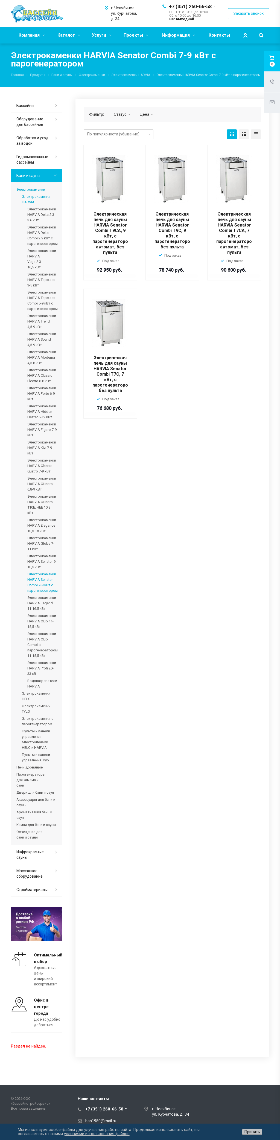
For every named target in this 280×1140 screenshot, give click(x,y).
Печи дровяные (29, 767)
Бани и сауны (28, 175)
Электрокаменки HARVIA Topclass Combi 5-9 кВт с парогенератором (42, 300)
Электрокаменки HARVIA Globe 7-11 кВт (41, 543)
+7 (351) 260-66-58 (190, 6)
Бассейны (25, 105)
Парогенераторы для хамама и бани (30, 779)
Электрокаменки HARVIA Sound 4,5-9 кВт (41, 339)
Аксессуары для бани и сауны (35, 802)
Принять (252, 1131)
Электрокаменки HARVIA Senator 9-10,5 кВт (42, 561)
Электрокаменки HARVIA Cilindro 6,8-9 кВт (41, 483)
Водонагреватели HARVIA (42, 683)
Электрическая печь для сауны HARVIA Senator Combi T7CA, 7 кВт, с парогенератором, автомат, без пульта (236, 233)
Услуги (101, 35)
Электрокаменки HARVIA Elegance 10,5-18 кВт (41, 525)
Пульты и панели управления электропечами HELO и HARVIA (36, 739)
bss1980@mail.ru (100, 1120)
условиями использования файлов (97, 1133)
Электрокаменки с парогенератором (37, 721)
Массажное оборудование (29, 873)
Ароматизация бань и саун (34, 815)
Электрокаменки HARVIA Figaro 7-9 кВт (42, 429)
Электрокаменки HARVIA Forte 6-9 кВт (41, 393)
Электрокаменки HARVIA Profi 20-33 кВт (41, 668)
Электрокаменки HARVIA (36, 199)
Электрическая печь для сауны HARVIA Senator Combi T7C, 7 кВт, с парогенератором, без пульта (112, 374)
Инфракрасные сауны (30, 855)
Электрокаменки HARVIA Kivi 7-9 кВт (41, 447)
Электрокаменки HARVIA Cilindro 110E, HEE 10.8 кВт (41, 504)
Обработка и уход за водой (32, 141)
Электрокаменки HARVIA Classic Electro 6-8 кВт (41, 375)
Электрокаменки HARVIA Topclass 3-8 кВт (41, 279)
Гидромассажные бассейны (32, 159)
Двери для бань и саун (35, 792)
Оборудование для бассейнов (29, 122)
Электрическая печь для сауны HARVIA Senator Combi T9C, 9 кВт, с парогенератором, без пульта (174, 230)
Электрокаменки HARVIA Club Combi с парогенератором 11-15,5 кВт (42, 645)
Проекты (136, 35)
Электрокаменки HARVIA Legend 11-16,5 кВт (41, 603)
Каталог (68, 35)
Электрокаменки (30, 189)
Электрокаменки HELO (36, 696)
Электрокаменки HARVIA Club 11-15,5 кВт (41, 621)
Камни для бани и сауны (36, 825)
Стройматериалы (32, 889)
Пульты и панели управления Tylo (36, 757)
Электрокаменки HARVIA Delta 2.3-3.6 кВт (41, 214)
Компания (32, 35)
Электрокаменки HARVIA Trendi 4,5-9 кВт (41, 321)
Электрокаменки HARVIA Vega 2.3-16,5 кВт (41, 259)
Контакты (219, 35)
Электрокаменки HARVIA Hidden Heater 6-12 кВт (41, 411)
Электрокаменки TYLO (36, 708)
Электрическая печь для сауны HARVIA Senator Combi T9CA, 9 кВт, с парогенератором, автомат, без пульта (112, 233)
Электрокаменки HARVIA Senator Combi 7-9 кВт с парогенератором (42, 582)
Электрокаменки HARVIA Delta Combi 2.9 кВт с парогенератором (42, 235)
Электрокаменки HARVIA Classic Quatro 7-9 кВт (41, 465)
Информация (178, 35)
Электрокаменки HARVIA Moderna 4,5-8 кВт (41, 357)
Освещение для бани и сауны (29, 834)
